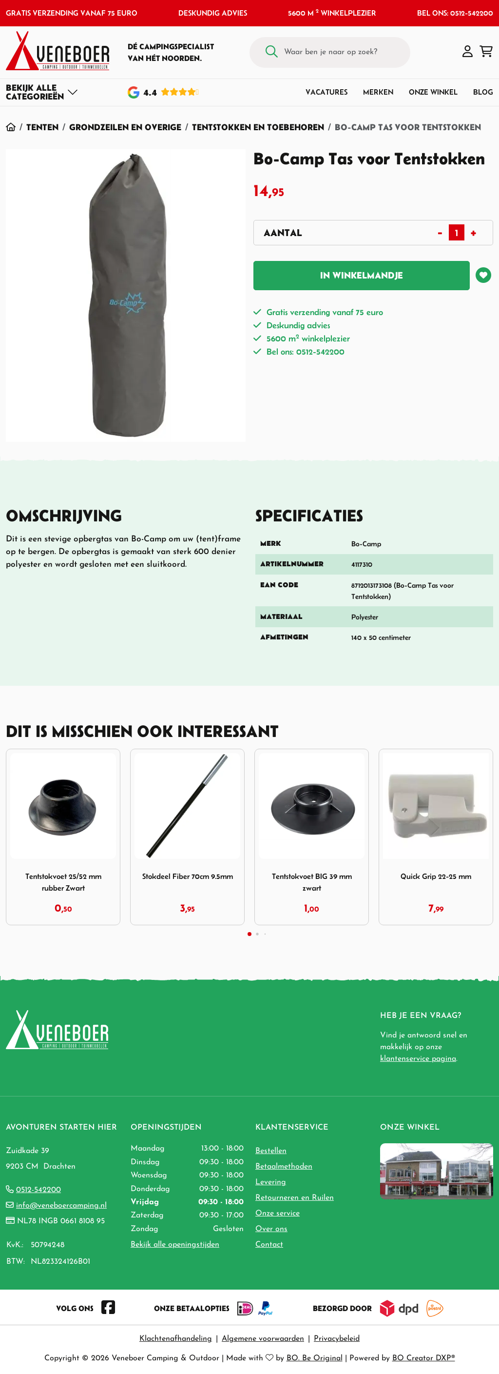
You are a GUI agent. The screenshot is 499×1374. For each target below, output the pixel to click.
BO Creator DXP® (423, 1358)
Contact (269, 1245)
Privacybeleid (337, 1339)
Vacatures (326, 92)
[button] (467, 52)
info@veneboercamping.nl (61, 1206)
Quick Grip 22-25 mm (436, 876)
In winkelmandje (361, 275)
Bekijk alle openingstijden (175, 1245)
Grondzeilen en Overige (125, 127)
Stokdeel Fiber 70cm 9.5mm (187, 876)
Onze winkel (433, 92)
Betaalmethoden (283, 1167)
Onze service (277, 1213)
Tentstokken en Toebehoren (258, 127)
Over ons (271, 1229)
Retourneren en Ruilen (294, 1198)
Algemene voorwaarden (263, 1339)
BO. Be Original (315, 1358)
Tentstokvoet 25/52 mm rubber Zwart (63, 882)
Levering (270, 1182)
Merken (378, 92)
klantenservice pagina (418, 1059)
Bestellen (271, 1151)
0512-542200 (38, 1190)
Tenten (42, 127)
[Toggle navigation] (42, 92)
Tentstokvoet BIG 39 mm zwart (312, 882)
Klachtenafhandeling (175, 1339)
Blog (483, 92)
